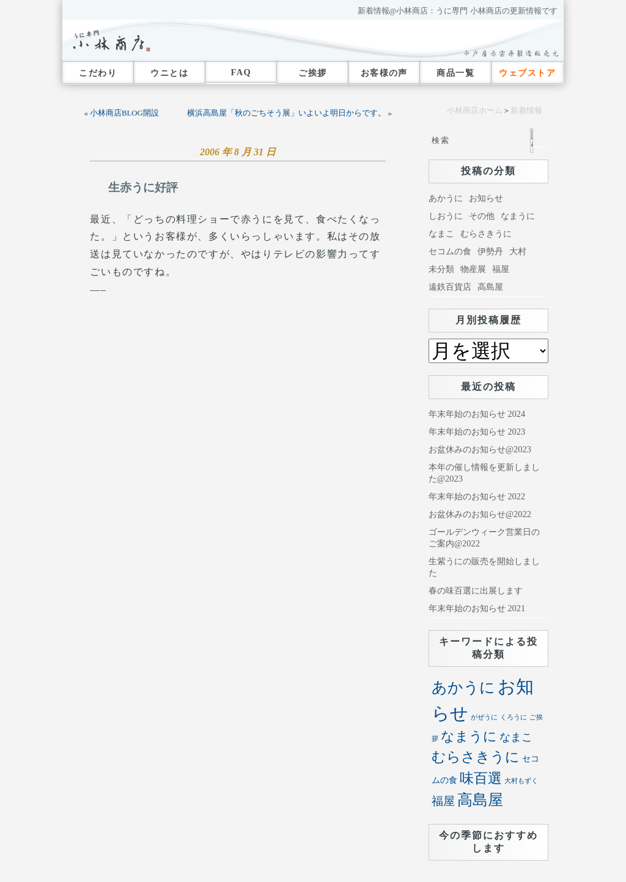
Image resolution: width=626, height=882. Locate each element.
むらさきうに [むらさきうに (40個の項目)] (476, 757)
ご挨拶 (312, 73)
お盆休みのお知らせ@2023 (480, 449)
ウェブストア (527, 73)
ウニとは (169, 73)
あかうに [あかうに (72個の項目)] (463, 687)
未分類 (441, 269)
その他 (482, 216)
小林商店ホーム (475, 110)
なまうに (518, 216)
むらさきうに (486, 233)
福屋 (500, 269)
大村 (517, 251)
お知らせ (486, 198)
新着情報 (526, 110)
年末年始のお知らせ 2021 (477, 608)
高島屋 (490, 287)
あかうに (446, 198)
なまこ (441, 233)
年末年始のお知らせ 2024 (477, 414)
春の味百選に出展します (476, 590)
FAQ (240, 72)
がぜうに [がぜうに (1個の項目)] (484, 717)
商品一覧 (455, 73)
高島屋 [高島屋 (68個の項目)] (480, 800)
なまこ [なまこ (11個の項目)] (515, 737)
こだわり (98, 73)
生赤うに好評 (143, 187)
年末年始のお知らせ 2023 (477, 431)
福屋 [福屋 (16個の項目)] (443, 801)
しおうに (446, 216)
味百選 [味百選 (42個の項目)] (481, 778)
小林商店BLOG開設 (124, 113)
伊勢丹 (490, 251)
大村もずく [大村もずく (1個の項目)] (521, 780)
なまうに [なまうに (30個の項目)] (469, 736)
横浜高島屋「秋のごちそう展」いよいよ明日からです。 (286, 113)
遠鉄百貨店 (450, 287)
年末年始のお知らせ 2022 (477, 496)
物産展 (473, 269)
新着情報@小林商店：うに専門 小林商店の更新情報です (458, 11)
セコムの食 (450, 251)
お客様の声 (384, 73)
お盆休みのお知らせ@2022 (480, 514)
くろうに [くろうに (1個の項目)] (513, 717)
